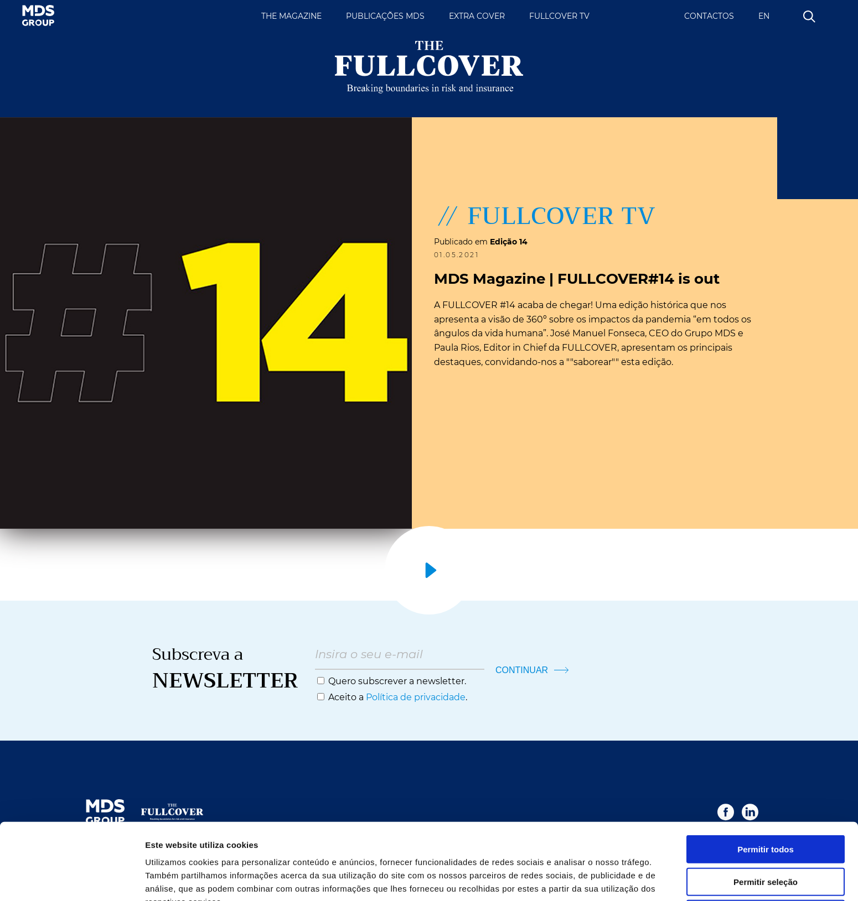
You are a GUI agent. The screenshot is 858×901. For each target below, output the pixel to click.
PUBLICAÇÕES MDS (385, 16)
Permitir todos (765, 790)
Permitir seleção (765, 823)
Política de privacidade (416, 697)
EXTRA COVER (477, 16)
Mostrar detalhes (608, 879)
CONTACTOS (709, 16)
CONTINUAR (531, 670)
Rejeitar (765, 855)
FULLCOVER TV (559, 16)
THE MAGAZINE (291, 16)
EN (763, 16)
